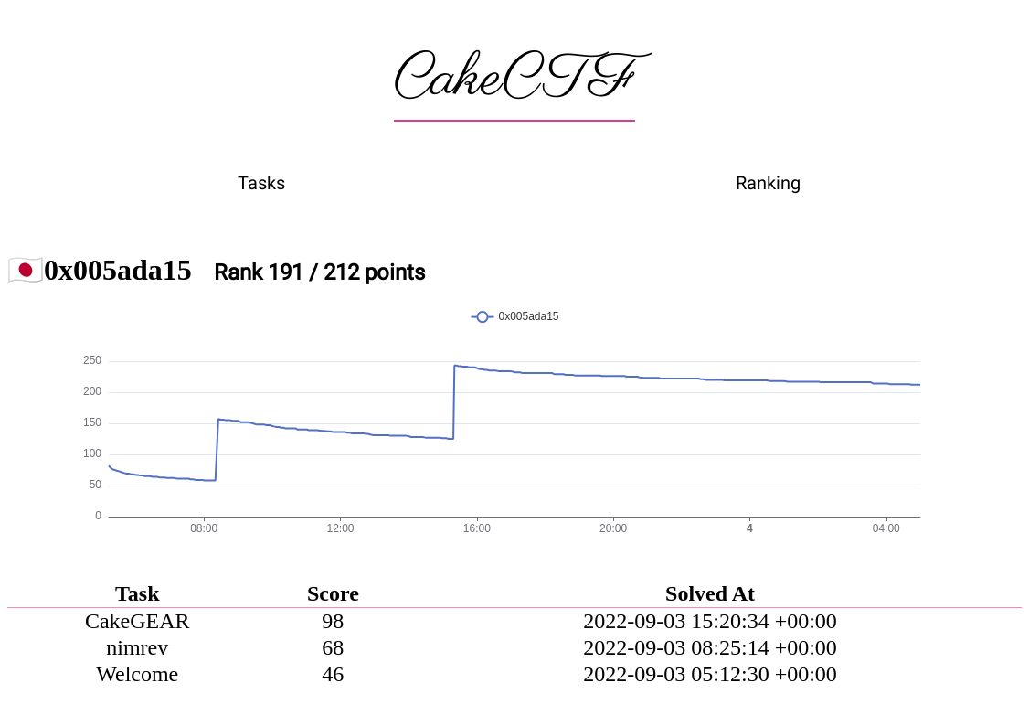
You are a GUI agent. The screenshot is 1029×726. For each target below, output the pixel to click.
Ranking (768, 183)
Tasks (261, 183)
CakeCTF (514, 79)
